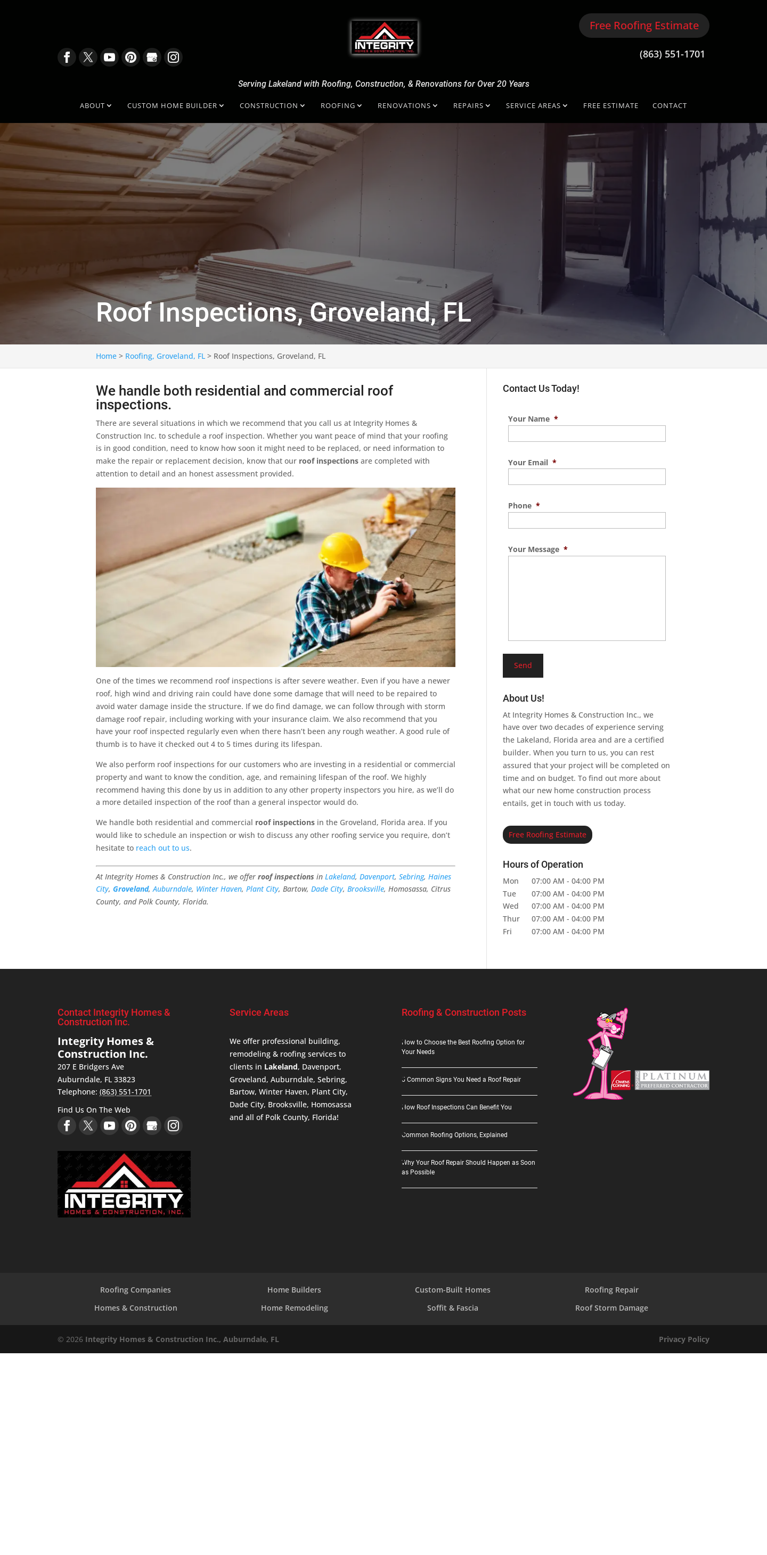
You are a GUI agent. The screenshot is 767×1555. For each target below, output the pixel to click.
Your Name (533, 419)
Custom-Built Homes (453, 1290)
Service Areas (533, 106)
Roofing (338, 106)
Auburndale (172, 889)
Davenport (377, 876)
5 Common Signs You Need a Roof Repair (461, 1079)
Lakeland (340, 876)
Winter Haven (219, 889)
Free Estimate (611, 106)
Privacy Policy (684, 1339)
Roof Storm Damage (611, 1308)
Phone (524, 506)
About (92, 106)
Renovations (404, 106)
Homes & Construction (135, 1308)
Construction (269, 106)
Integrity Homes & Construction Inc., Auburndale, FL (182, 1339)
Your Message (538, 549)
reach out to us (163, 848)
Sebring (411, 876)
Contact (669, 106)
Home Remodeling (294, 1308)
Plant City (262, 889)
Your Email (532, 462)
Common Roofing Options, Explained (455, 1135)
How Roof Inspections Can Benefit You (457, 1107)
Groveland (131, 889)
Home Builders (294, 1290)
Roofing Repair (612, 1290)
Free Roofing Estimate (644, 25)
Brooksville (365, 889)
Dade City (327, 889)
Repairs (468, 106)
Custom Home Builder (172, 106)
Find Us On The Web (94, 1110)
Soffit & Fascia (452, 1308)
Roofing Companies (135, 1290)
